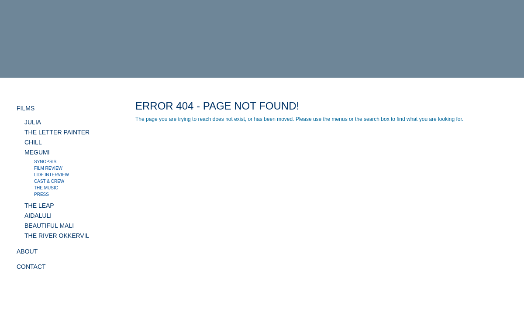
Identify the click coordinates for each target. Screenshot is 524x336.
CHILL (33, 142)
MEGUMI (37, 152)
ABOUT (27, 251)
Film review (48, 168)
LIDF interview (51, 174)
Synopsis (45, 161)
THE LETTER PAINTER (57, 132)
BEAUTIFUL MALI (49, 225)
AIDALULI (38, 215)
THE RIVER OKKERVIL (56, 235)
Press (41, 194)
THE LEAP (39, 205)
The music (46, 187)
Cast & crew (49, 181)
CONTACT (31, 266)
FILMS (25, 108)
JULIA (32, 122)
